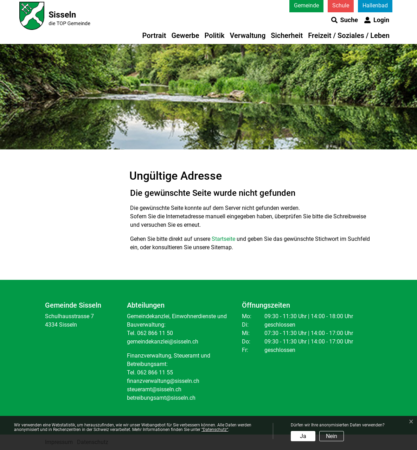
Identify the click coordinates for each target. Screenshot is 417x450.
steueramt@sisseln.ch (154, 389)
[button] (344, 20)
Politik (215, 35)
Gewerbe (185, 35)
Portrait (154, 35)
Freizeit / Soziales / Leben (349, 35)
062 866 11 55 (155, 372)
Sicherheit (287, 35)
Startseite (223, 239)
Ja (303, 436)
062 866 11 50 (155, 333)
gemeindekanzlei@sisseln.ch (162, 341)
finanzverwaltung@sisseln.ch (163, 381)
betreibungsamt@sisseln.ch (161, 397)
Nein (331, 436)
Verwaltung (248, 35)
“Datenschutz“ (214, 429)
